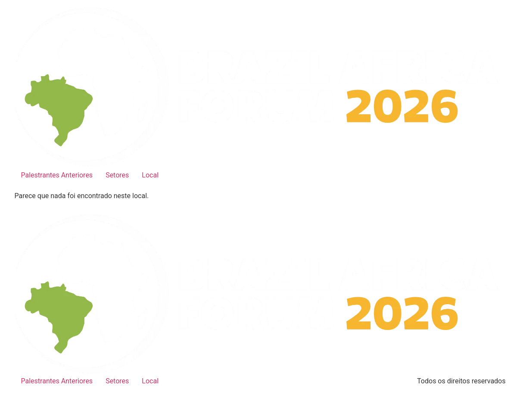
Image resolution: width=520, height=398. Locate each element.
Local (150, 175)
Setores (117, 175)
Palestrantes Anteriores (57, 175)
